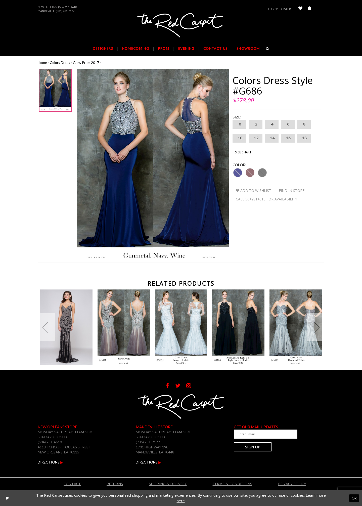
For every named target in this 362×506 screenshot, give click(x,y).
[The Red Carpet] (181, 25)
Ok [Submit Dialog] (354, 497)
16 (288, 138)
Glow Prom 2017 (86, 62)
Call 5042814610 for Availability (266, 199)
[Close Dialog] (7, 498)
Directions (50, 462)
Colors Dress (60, 62)
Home (42, 62)
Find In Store (291, 190)
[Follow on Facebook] (170, 386)
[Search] (267, 48)
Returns (115, 483)
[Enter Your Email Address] (264, 434)
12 (255, 138)
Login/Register (279, 9)
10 (239, 138)
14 (272, 138)
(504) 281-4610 (67, 7)
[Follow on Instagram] (191, 386)
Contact (72, 483)
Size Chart (243, 152)
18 (304, 138)
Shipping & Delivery (168, 483)
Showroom (248, 49)
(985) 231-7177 (65, 11)
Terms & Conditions (232, 483)
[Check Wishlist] (300, 9)
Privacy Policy (292, 483)
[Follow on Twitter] (180, 386)
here (181, 500)
